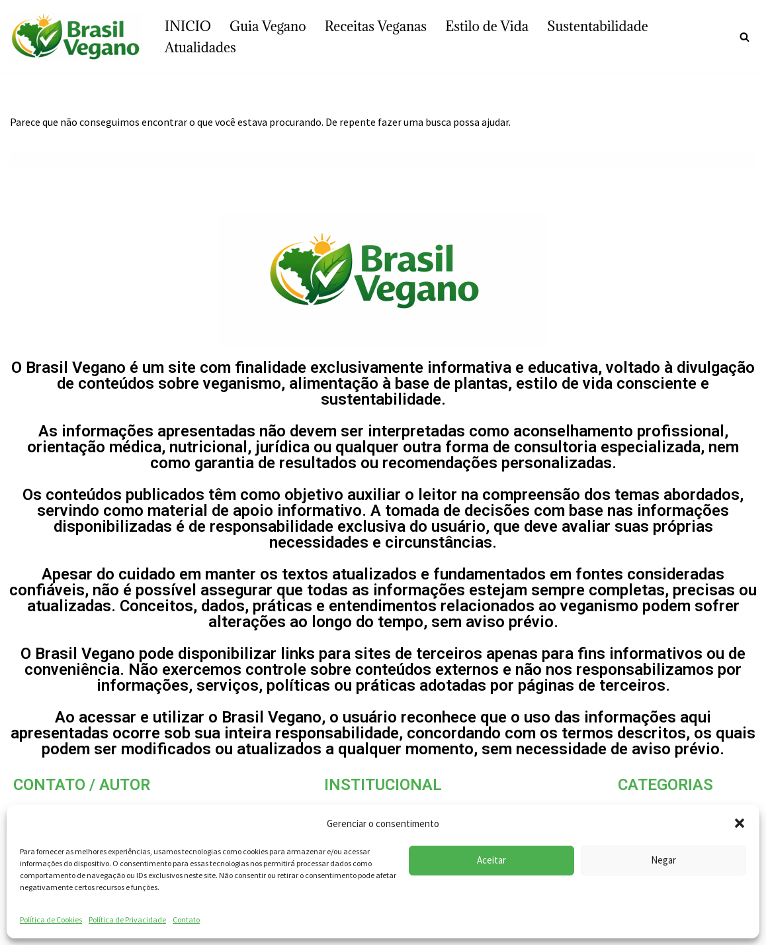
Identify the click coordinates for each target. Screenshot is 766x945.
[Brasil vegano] (76, 37)
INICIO (188, 26)
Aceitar (491, 860)
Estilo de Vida (487, 26)
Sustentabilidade (597, 26)
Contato (186, 919)
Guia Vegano (268, 26)
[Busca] (744, 37)
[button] (739, 823)
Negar (663, 860)
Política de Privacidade (127, 919)
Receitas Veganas (376, 26)
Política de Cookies (51, 919)
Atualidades (200, 47)
